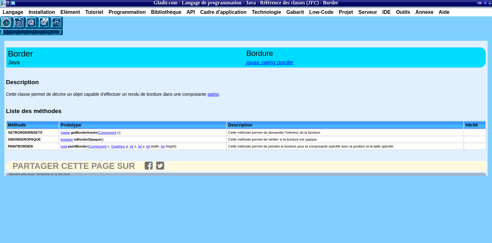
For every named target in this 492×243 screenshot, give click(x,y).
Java (251, 2)
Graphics (118, 146)
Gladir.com (166, 2)
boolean (67, 139)
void (64, 146)
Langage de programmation (212, 2)
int (132, 146)
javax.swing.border (269, 62)
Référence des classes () (289, 2)
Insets (65, 132)
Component (107, 132)
